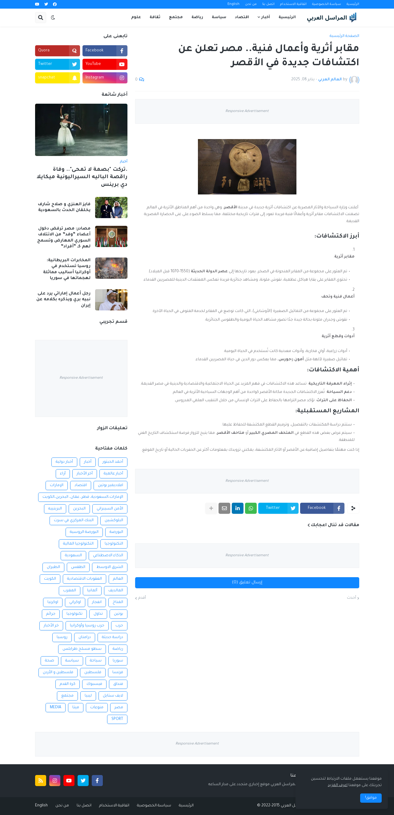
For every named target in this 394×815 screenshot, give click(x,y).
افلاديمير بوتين (110, 485)
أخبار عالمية (113, 474)
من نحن (251, 4)
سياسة (72, 661)
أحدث (351, 598)
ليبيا (88, 696)
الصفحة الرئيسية (344, 36)
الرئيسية (353, 4)
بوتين (118, 614)
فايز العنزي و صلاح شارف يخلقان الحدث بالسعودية (64, 207)
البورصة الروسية (84, 532)
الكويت (50, 579)
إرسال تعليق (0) (247, 582)
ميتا (75, 707)
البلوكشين (114, 520)
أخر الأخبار (85, 474)
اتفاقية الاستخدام (293, 4)
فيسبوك (94, 684)
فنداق (118, 684)
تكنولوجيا (74, 614)
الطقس (78, 567)
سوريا (118, 661)
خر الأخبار (51, 626)
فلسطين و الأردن (58, 672)
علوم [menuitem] (136, 17)
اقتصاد (80, 485)
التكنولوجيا (114, 544)
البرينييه (55, 509)
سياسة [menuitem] (219, 17)
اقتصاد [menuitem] (242, 17)
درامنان (84, 637)
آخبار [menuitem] (265, 17)
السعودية (73, 555)
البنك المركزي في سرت (74, 520)
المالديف (115, 591)
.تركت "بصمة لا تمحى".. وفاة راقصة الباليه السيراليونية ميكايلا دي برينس (82, 177)
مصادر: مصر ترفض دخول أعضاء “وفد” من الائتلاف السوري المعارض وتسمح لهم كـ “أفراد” (63, 237)
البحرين (79, 509)
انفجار (97, 602)
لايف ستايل (113, 696)
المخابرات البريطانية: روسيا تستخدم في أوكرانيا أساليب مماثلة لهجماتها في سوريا (66, 269)
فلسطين (92, 672)
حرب (119, 626)
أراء (63, 474)
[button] (53, 17)
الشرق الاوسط (109, 567)
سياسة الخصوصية (326, 4)
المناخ (118, 602)
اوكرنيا (52, 602)
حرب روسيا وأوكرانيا (87, 626)
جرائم (50, 614)
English (233, 4)
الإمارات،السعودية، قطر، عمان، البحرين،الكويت (82, 497)
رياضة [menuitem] (197, 17)
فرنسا (117, 672)
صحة (49, 661)
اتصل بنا (268, 4)
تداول (98, 614)
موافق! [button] (371, 798)
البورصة (116, 532)
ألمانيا (92, 591)
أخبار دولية (64, 462)
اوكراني (75, 602)
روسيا (62, 637)
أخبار (87, 462)
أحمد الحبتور (113, 462)
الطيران (53, 567)
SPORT (117, 719)
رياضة (118, 649)
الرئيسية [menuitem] (287, 17)
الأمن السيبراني (110, 509)
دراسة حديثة (112, 637)
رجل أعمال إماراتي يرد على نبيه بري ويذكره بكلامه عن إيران (63, 299)
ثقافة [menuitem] (155, 17)
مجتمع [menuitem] (176, 17)
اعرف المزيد (338, 785)
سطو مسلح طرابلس (82, 649)
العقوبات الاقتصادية (84, 579)
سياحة (96, 661)
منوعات (96, 707)
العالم (118, 579)
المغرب (69, 591)
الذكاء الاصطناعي (108, 555)
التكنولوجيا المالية (78, 544)
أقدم (142, 598)
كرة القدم (67, 684)
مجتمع (67, 696)
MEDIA (55, 707)
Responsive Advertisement (247, 112)
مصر (119, 707)
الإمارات (56, 485)
